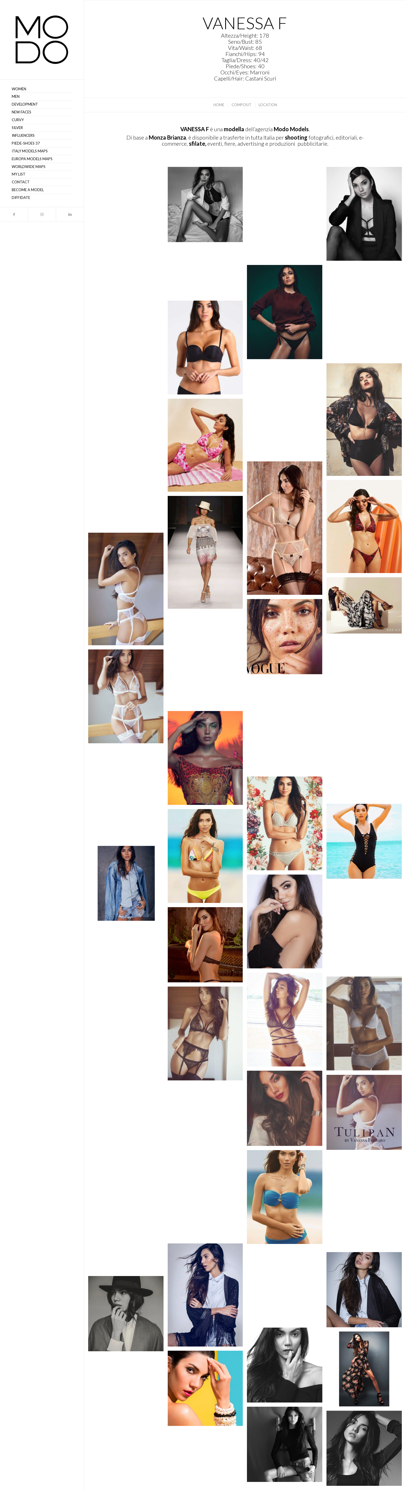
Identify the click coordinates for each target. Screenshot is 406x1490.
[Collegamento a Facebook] (14, 214)
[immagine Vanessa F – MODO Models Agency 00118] (286, 1110)
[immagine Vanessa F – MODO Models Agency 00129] (366, 843)
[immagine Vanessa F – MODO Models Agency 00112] (366, 1203)
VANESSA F (194, 129)
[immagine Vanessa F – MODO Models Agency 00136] (286, 412)
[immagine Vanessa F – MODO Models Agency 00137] (207, 350)
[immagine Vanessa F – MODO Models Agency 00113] (286, 1199)
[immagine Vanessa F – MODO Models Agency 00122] (286, 1022)
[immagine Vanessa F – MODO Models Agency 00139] (207, 662)
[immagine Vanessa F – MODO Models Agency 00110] (128, 1236)
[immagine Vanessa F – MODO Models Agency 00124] (207, 947)
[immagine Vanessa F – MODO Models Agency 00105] (286, 1367)
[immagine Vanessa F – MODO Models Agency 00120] (207, 1036)
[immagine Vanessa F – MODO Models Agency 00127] (128, 885)
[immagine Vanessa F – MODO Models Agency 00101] (286, 1446)
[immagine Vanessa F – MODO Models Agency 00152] (128, 591)
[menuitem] (42, 89)
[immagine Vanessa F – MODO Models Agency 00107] (366, 1291)
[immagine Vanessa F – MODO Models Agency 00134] (286, 727)
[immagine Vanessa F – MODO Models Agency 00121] (366, 1026)
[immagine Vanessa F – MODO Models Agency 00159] (366, 528)
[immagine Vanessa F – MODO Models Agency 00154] (207, 554)
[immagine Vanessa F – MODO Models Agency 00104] (366, 1371)
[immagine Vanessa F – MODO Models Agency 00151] (366, 421)
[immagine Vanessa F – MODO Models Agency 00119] (128, 1059)
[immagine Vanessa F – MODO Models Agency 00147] (128, 357)
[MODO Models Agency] (42, 39)
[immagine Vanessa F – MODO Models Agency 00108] (286, 1288)
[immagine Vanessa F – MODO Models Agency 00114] (128, 1148)
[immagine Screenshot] (128, 205)
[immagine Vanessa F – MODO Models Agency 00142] (366, 216)
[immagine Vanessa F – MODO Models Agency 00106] (128, 1315)
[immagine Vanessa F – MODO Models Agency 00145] (286, 216)
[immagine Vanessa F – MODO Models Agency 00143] (286, 314)
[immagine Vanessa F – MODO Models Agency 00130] (286, 825)
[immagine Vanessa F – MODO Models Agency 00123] (128, 972)
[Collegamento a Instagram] (42, 214)
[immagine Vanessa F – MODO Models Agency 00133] (207, 760)
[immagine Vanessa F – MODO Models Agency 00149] (366, 607)
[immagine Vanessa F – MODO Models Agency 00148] (286, 638)
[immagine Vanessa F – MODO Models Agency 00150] (128, 272)
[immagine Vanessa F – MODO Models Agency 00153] (207, 273)
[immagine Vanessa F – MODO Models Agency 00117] (366, 1114)
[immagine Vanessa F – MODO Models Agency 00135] (128, 698)
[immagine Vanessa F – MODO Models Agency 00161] (128, 474)
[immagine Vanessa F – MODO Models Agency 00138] (366, 681)
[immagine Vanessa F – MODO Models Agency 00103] (207, 1390)
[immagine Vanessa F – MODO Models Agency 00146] (207, 206)
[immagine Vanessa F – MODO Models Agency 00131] (128, 797)
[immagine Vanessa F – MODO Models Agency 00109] (207, 1297)
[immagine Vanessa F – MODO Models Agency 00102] (128, 1395)
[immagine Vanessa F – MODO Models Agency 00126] (286, 924)
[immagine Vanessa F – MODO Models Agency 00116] (207, 1124)
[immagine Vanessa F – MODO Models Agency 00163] (207, 447)
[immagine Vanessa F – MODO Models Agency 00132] (366, 764)
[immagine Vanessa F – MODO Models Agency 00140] (366, 314)
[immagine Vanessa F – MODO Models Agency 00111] (207, 1203)
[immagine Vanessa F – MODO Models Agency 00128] (207, 858)
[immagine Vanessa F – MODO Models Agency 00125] (366, 930)
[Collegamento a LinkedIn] (70, 214)
